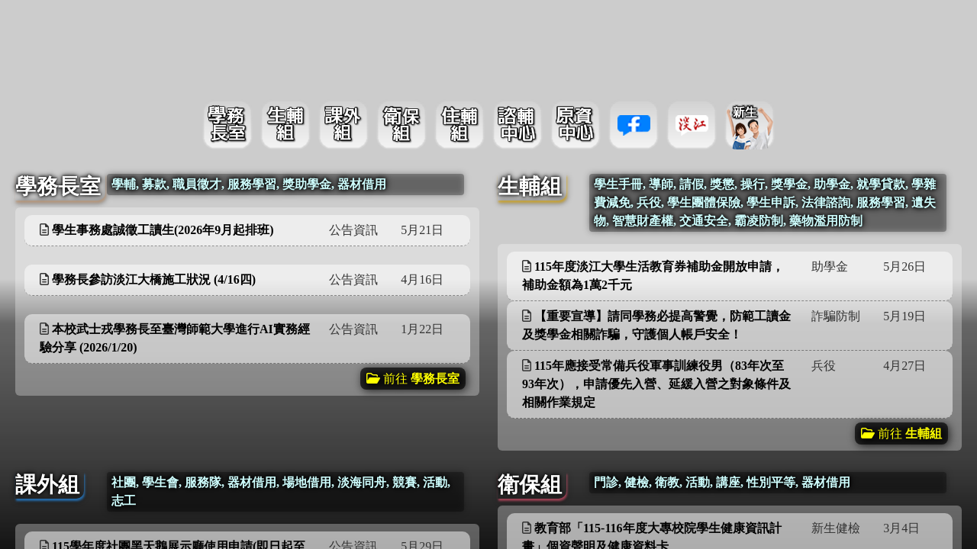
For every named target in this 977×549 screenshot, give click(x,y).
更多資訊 (426, 229)
